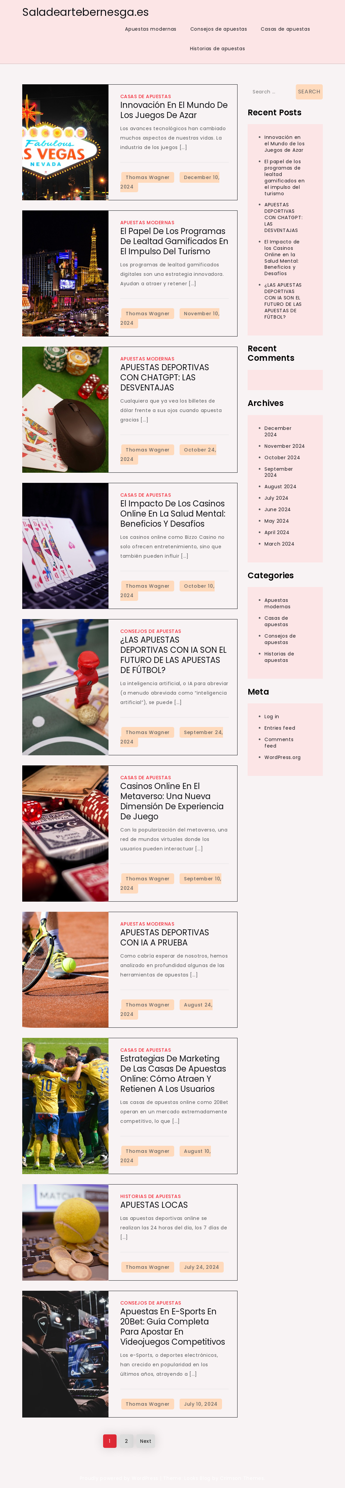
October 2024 (282, 457)
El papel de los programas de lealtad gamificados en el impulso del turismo (174, 241)
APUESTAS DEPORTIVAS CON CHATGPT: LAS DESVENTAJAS (164, 377)
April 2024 (277, 532)
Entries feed (279, 728)
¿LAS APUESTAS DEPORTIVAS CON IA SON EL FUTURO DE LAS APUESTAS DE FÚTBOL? (173, 655)
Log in (271, 716)
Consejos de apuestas (218, 29)
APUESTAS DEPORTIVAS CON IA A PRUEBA (164, 937)
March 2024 (279, 544)
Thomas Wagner (148, 177)
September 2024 (278, 472)
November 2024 (284, 446)
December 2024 (278, 431)
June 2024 (277, 509)
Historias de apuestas (217, 48)
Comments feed (279, 742)
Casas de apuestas (285, 29)
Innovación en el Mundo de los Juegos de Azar (174, 110)
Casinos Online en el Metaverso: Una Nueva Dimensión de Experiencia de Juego (172, 801)
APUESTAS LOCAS (154, 1204)
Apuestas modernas (151, 29)
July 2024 (276, 498)
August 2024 (280, 486)
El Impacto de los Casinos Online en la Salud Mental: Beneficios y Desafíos (172, 513)
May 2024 (276, 521)
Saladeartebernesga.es (85, 12)
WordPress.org (282, 757)
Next (146, 1441)
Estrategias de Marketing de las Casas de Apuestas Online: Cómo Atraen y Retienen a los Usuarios (173, 1074)
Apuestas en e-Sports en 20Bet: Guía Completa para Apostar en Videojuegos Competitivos (172, 1326)
